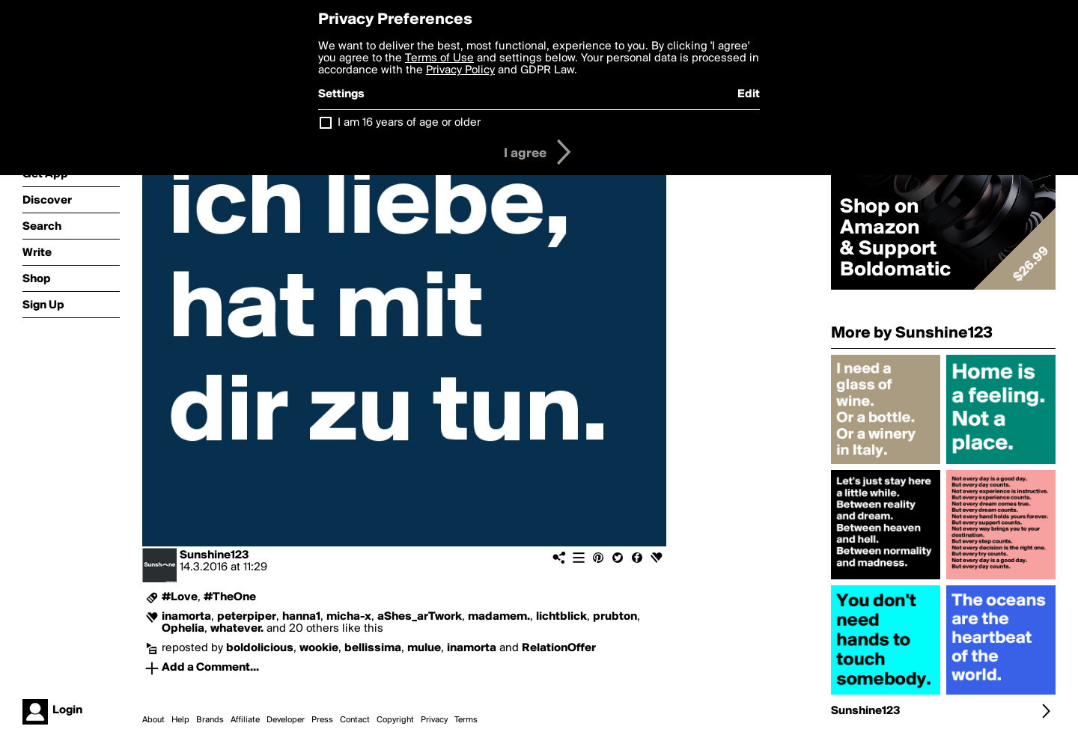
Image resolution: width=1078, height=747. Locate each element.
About (153, 720)
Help (180, 720)
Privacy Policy (460, 70)
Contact (355, 720)
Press (322, 720)
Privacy (434, 720)
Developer (286, 720)
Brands (210, 720)
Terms (466, 720)
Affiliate (245, 720)
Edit (748, 94)
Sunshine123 (214, 555)
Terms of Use (439, 58)
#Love (180, 597)
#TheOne (230, 597)
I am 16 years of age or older (409, 123)
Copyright (395, 720)
